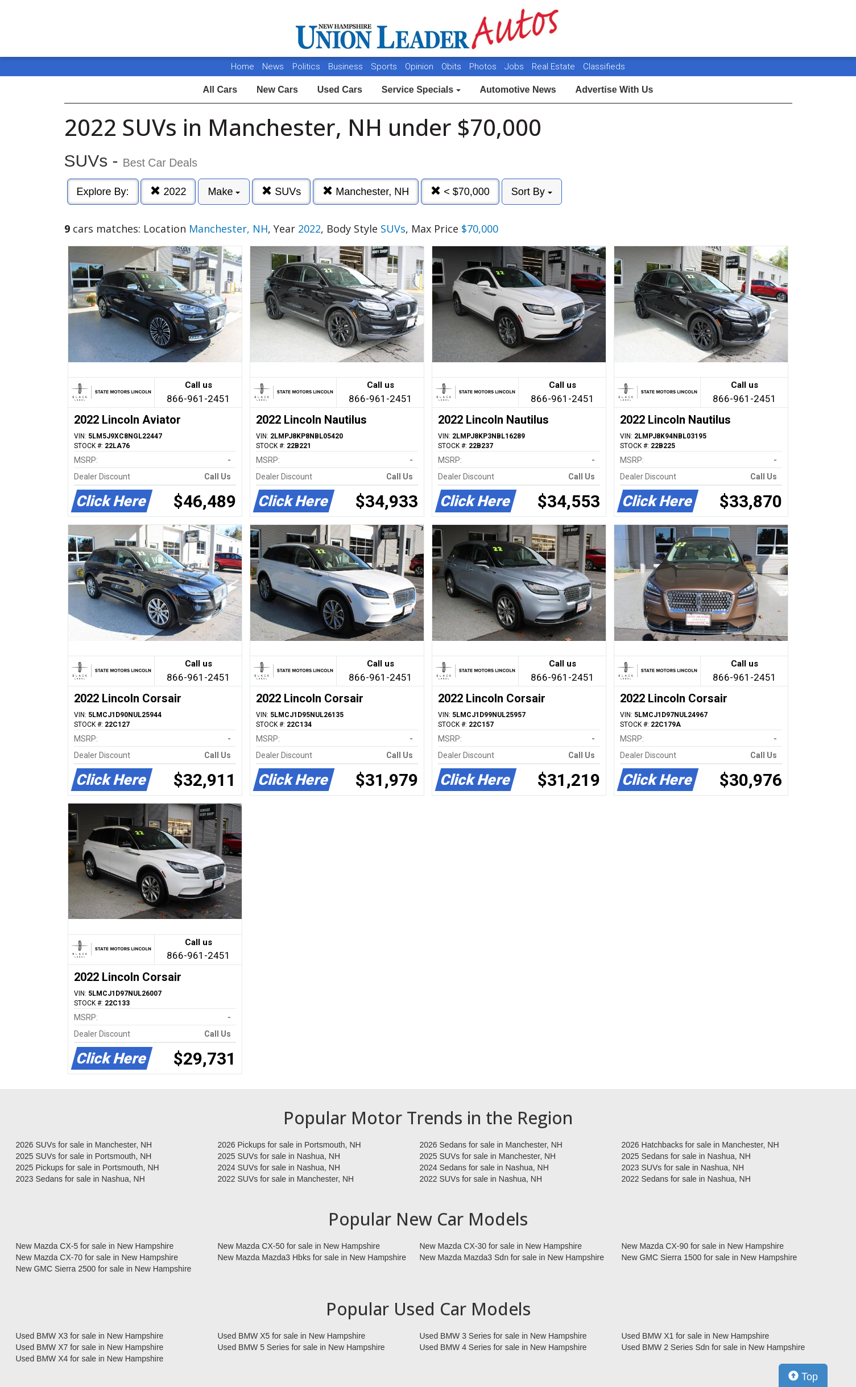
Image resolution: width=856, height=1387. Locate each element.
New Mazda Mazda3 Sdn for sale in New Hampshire (512, 1257)
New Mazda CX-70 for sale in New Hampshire (97, 1257)
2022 (168, 191)
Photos (484, 66)
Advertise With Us (615, 89)
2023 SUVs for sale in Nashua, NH (683, 1167)
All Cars (220, 89)
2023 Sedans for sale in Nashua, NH (80, 1178)
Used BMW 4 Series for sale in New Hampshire (503, 1347)
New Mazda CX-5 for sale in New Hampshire (95, 1246)
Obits (452, 66)
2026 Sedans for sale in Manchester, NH (491, 1144)
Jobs (515, 66)
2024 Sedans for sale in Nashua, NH (484, 1167)
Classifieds (604, 66)
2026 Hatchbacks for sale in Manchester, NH (700, 1144)
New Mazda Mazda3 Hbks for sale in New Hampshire (312, 1257)
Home (242, 66)
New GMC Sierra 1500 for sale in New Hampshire (709, 1257)
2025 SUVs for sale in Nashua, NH (279, 1156)
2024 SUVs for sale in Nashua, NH (279, 1167)
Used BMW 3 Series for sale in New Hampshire (503, 1335)
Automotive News (517, 89)
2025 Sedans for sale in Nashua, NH (686, 1156)
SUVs (281, 191)
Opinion (420, 66)
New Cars (277, 89)
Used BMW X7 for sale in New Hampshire (90, 1347)
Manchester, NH (365, 191)
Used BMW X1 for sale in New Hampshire (696, 1335)
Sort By (531, 191)
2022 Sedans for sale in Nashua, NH (686, 1178)
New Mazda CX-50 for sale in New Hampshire (299, 1246)
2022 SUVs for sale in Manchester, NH (286, 1178)
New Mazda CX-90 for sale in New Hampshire (703, 1246)
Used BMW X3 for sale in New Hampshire (90, 1335)
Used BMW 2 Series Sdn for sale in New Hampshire (713, 1347)
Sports (385, 66)
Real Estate (554, 66)
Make (224, 191)
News (273, 66)
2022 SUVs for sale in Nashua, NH (481, 1178)
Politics (306, 66)
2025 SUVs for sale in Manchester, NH (488, 1156)
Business (346, 66)
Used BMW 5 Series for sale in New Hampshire (301, 1347)
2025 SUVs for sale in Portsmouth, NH (84, 1156)
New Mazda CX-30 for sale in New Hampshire (501, 1246)
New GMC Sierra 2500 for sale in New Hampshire (104, 1268)
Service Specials (421, 89)
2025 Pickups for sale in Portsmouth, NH (87, 1167)
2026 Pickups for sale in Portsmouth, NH (289, 1144)
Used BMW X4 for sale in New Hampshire (90, 1358)
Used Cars (339, 89)
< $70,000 (460, 191)
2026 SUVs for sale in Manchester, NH (84, 1144)
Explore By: (103, 191)
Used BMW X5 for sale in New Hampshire (292, 1335)
